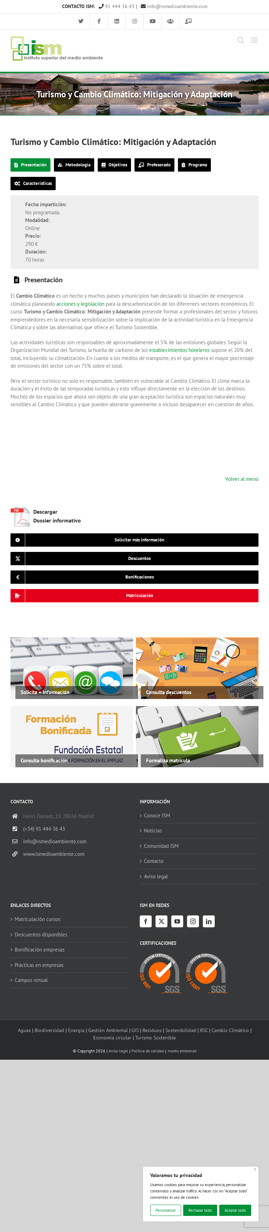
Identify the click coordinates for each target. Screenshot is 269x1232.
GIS (135, 1030)
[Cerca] (255, 1169)
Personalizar (166, 1210)
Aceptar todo (235, 1210)
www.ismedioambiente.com (53, 854)
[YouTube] (177, 921)
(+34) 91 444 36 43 (44, 828)
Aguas (24, 1030)
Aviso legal (156, 876)
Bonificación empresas (39, 949)
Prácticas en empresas (39, 965)
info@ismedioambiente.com (174, 6)
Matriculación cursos (37, 919)
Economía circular (112, 1037)
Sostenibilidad (180, 1030)
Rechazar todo (200, 1210)
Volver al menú (241, 479)
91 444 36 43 (116, 6)
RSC (204, 1030)
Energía (76, 1030)
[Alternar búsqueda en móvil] (240, 40)
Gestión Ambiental (108, 1030)
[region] (200, 1194)
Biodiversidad (49, 1030)
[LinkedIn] (209, 921)
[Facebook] (146, 921)
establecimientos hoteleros (179, 350)
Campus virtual (31, 980)
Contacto (154, 861)
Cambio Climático (230, 1030)
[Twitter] (161, 921)
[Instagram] (193, 921)
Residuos (152, 1030)
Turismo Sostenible (155, 1037)
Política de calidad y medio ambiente (163, 1050)
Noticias (153, 830)
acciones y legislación (80, 303)
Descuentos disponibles (41, 934)
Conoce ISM (157, 815)
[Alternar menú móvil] (254, 40)
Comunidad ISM (161, 846)
